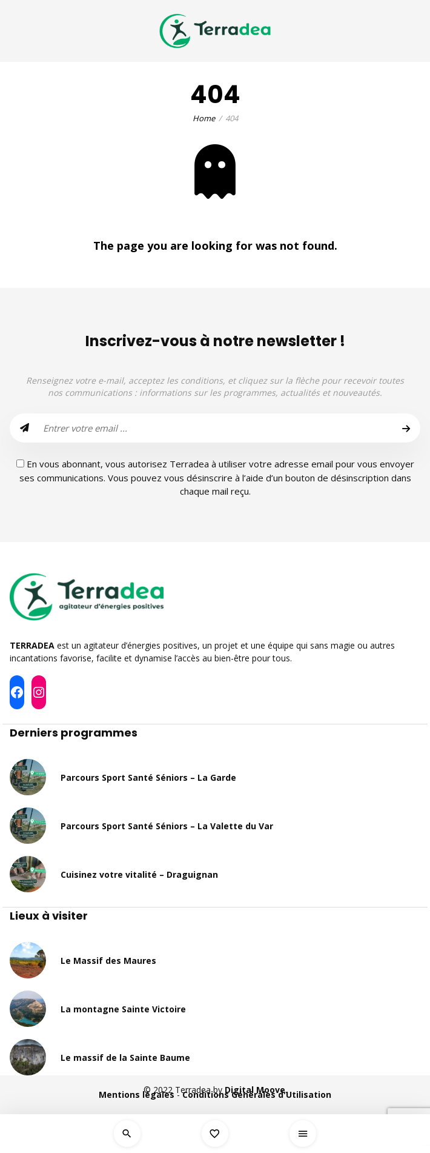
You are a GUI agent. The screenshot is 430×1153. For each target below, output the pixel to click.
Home (204, 118)
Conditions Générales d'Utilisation (256, 1094)
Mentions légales (136, 1094)
